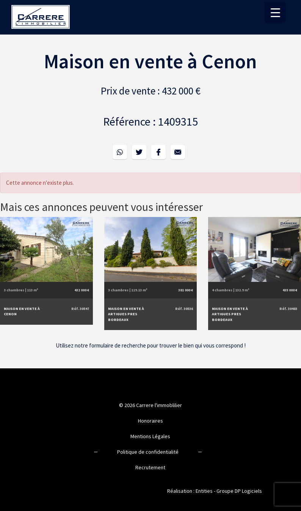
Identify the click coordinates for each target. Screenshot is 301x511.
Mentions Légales (150, 436)
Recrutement (150, 467)
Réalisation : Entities (190, 490)
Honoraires (150, 420)
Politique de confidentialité (148, 451)
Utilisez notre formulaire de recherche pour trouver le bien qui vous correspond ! (151, 345)
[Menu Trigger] (275, 12)
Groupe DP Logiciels (239, 490)
